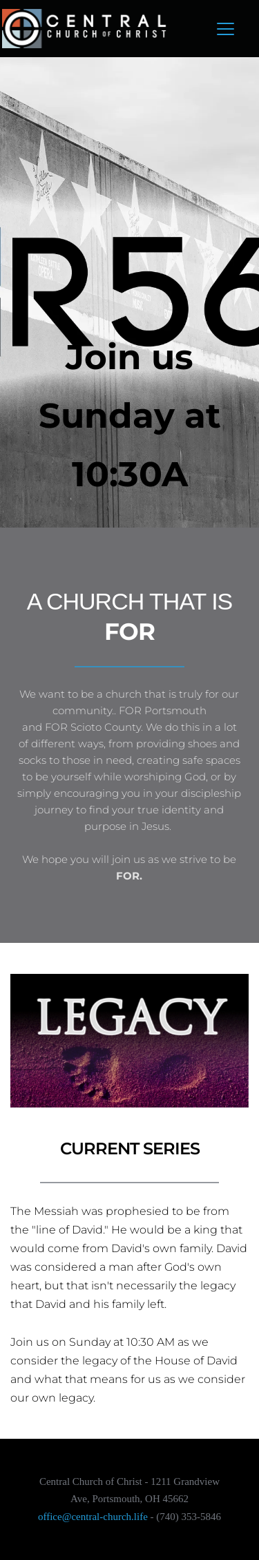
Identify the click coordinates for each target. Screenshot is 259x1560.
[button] (225, 28)
